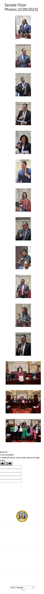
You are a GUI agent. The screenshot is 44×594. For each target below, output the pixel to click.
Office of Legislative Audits (22, 539)
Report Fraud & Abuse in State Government (22, 541)
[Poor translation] (8, 463)
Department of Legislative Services (22, 536)
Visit (22, 559)
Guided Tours (22, 554)
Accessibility (22, 564)
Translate (27, 590)
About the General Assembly (22, 562)
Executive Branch (22, 531)
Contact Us (22, 556)
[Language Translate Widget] (22, 587)
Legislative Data (26, 582)
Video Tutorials (22, 569)
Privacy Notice (22, 567)
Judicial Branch (22, 534)
